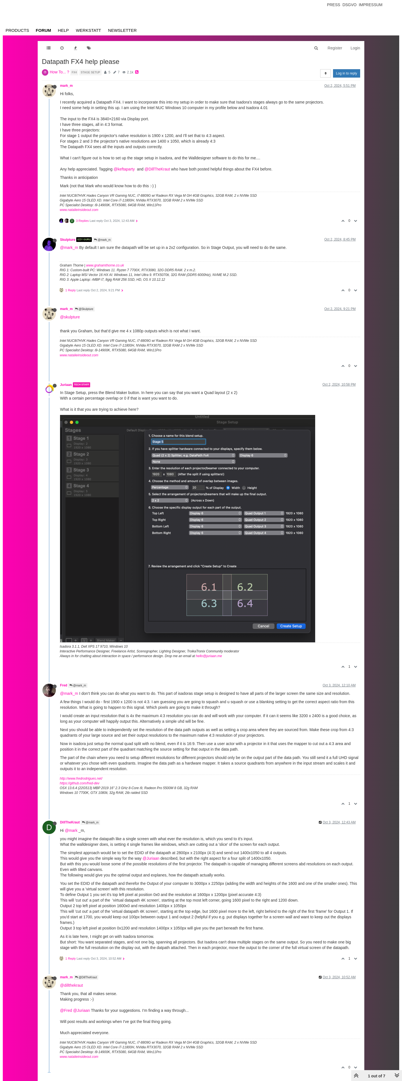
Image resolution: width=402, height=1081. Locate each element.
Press (333, 5)
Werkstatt (88, 30)
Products (17, 30)
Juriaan (66, 385)
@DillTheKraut (157, 169)
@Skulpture (84, 309)
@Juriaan (151, 858)
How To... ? (59, 72)
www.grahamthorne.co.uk (105, 265)
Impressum (370, 5)
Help (63, 30)
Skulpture (67, 239)
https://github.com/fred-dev (79, 783)
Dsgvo (350, 5)
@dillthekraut (71, 985)
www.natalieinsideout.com (79, 210)
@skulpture (70, 317)
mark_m (66, 86)
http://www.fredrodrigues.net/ (81, 778)
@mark (71, 830)
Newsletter (122, 30)
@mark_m (102, 239)
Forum (43, 30)
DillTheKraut (70, 822)
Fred (63, 685)
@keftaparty (124, 169)
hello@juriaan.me (209, 656)
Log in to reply (346, 73)
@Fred (66, 1010)
